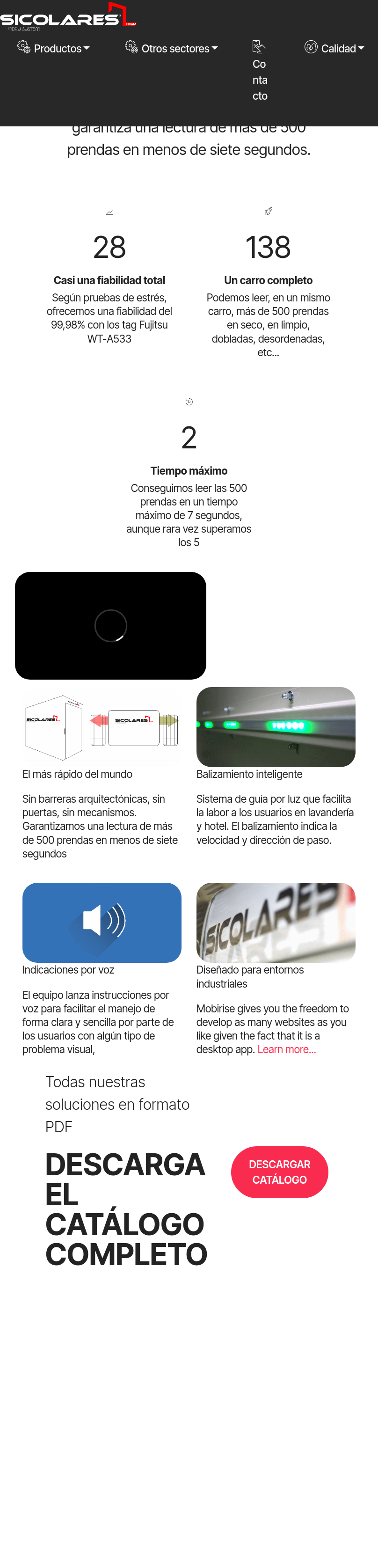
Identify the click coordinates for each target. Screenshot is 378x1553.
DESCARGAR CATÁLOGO (279, 1172)
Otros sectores (167, 47)
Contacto (260, 71)
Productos (49, 47)
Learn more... (287, 1049)
